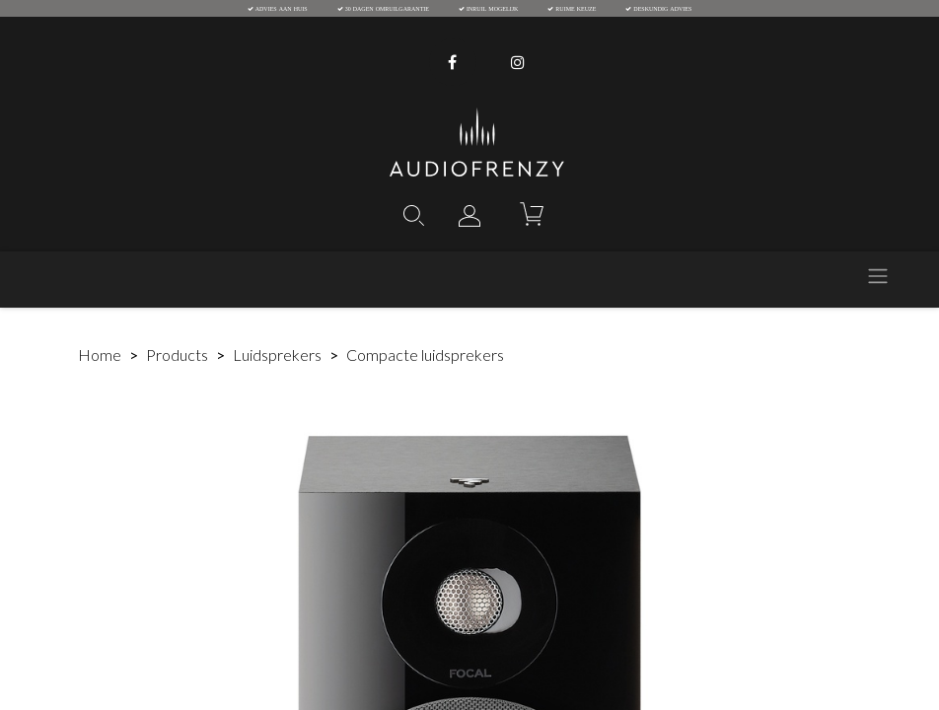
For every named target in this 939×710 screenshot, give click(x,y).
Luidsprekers (277, 354)
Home (99, 354)
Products (177, 354)
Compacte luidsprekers (425, 354)
